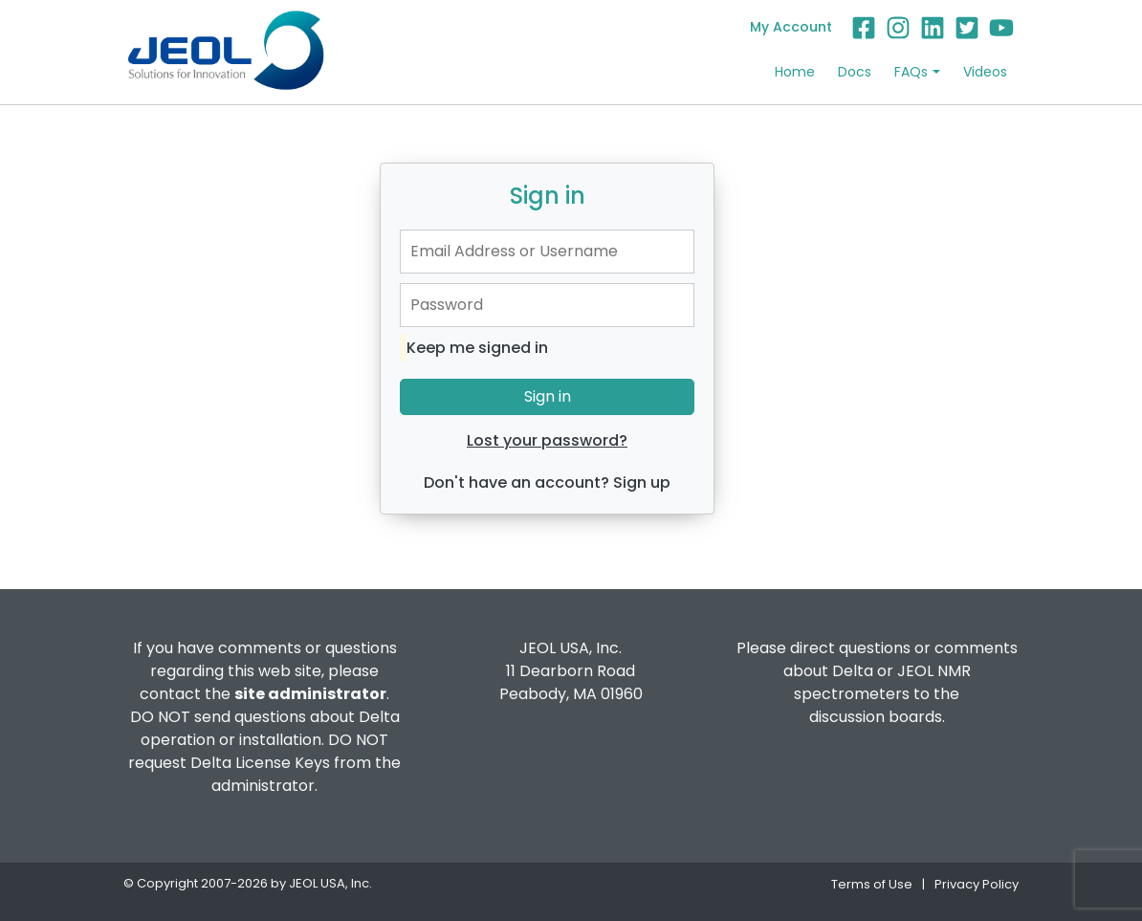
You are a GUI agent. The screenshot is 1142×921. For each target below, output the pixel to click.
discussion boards (875, 717)
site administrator (310, 694)
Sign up (641, 482)
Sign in (547, 396)
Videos (985, 71)
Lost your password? (547, 440)
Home (795, 71)
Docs (854, 71)
